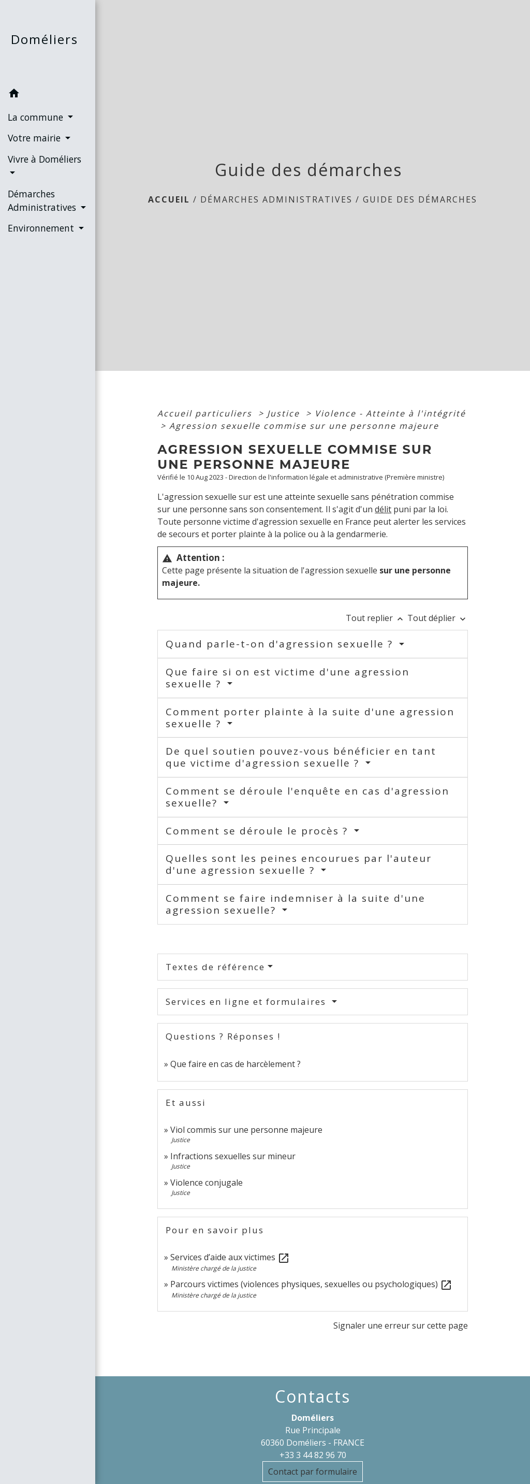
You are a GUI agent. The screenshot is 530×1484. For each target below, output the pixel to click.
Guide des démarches (420, 199)
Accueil (169, 199)
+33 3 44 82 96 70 (312, 1455)
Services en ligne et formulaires (247, 1001)
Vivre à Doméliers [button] (44, 159)
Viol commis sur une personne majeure (246, 1129)
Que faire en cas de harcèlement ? (235, 1064)
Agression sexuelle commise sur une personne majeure (304, 425)
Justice (285, 413)
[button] (47, 94)
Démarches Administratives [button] (43, 200)
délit (383, 509)
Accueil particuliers (206, 413)
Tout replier (376, 618)
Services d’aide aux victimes (230, 1257)
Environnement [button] (42, 228)
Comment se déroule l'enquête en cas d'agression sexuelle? (307, 797)
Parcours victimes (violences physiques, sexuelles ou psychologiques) (311, 1284)
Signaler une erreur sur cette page (400, 1325)
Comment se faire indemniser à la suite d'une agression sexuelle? (295, 904)
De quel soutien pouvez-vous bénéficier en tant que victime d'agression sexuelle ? (301, 757)
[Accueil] (47, 42)
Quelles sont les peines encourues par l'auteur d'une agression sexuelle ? (299, 864)
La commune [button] (37, 117)
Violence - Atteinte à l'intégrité (390, 413)
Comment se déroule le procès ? (258, 831)
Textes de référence (215, 967)
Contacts (312, 1396)
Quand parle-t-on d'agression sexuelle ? (281, 644)
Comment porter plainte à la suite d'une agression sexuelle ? (310, 717)
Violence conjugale (206, 1182)
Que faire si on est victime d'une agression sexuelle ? (287, 677)
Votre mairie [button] (35, 138)
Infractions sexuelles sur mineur (233, 1156)
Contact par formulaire (312, 1471)
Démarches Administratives (276, 199)
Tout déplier (437, 618)
